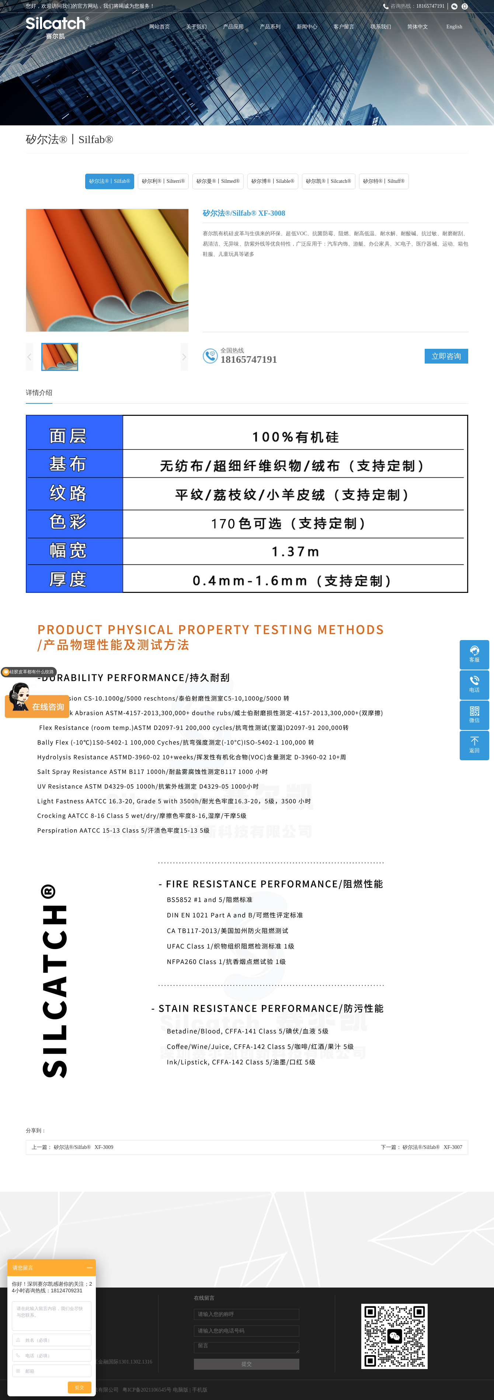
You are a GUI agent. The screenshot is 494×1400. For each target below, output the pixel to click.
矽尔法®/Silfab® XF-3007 (432, 1147)
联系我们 (380, 26)
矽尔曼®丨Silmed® (218, 181)
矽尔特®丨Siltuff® (384, 181)
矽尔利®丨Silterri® (163, 181)
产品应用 (233, 26)
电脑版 (180, 1390)
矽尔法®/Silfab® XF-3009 (84, 1147)
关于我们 (196, 26)
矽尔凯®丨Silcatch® (328, 181)
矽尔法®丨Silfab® (109, 181)
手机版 (200, 1390)
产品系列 (270, 26)
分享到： (36, 1130)
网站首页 (159, 26)
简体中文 (417, 26)
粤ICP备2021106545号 (146, 1390)
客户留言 (344, 26)
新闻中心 (307, 26)
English (454, 26)
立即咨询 (446, 356)
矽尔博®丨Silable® (272, 181)
